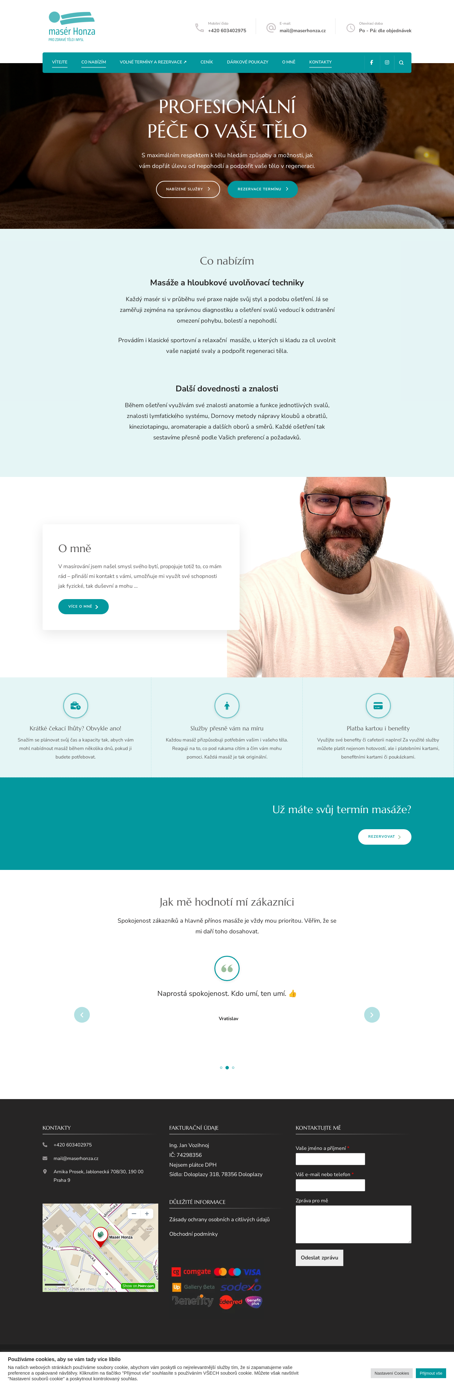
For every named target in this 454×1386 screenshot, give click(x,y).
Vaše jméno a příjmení (322, 1148)
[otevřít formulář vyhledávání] (401, 63)
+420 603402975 (227, 30)
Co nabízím (93, 62)
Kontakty (320, 62)
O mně (288, 62)
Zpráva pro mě (312, 1201)
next (372, 1015)
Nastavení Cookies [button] (392, 1373)
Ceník (207, 62)
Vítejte (59, 62)
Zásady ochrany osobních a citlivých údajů (219, 1219)
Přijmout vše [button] (431, 1373)
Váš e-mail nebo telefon (325, 1174)
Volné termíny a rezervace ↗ (153, 62)
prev (82, 1015)
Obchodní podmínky (193, 1234)
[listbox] (227, 1015)
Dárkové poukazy (247, 62)
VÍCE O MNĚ (80, 606)
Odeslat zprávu (319, 1257)
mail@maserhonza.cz (303, 30)
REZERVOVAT (381, 836)
